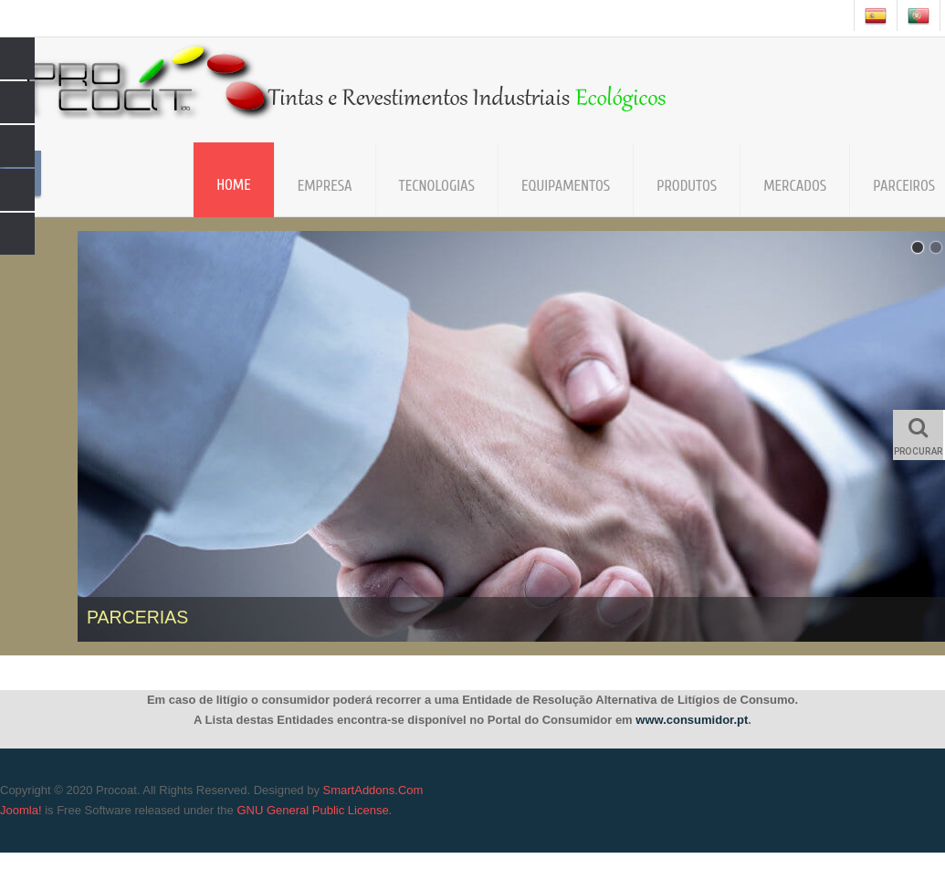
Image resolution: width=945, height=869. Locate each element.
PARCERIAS (137, 617)
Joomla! (21, 810)
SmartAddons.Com (373, 790)
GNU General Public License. (314, 810)
